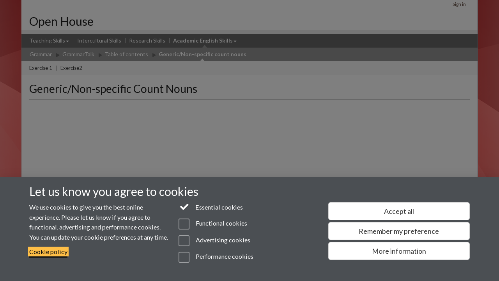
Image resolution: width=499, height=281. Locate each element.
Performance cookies (216, 257)
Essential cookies (211, 206)
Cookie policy (48, 251)
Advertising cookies (214, 241)
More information (399, 251)
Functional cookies (213, 224)
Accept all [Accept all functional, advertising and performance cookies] (399, 211)
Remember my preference (399, 231)
